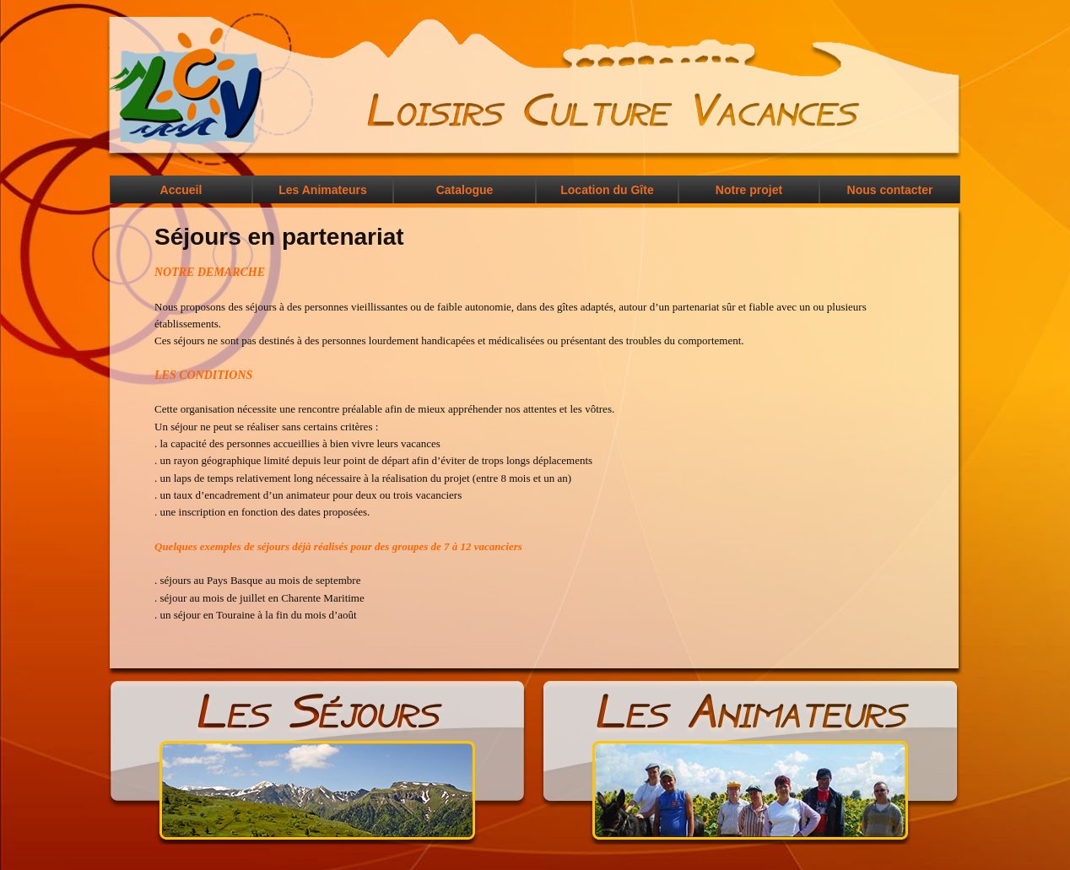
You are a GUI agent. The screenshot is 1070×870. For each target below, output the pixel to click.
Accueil (181, 190)
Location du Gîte (606, 190)
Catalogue (465, 190)
